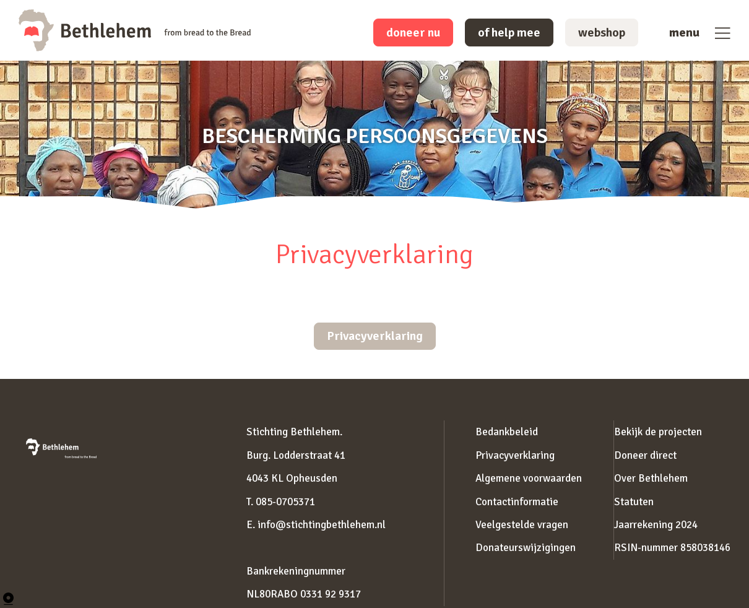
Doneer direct (645, 455)
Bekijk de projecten (658, 431)
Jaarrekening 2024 (656, 524)
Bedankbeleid (506, 431)
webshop (601, 32)
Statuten (634, 501)
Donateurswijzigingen (525, 547)
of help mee (509, 32)
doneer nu (413, 32)
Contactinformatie (516, 501)
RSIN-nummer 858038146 (672, 547)
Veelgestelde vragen (521, 524)
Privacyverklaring (375, 336)
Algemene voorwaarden (528, 478)
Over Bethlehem (651, 478)
